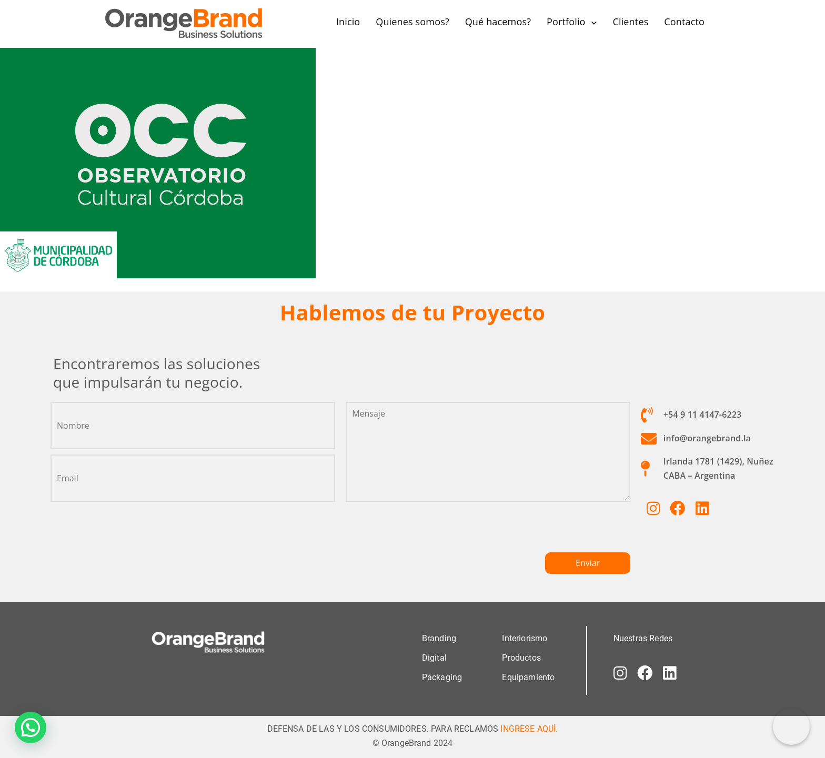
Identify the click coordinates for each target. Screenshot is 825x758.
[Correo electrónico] (791, 726)
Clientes (630, 21)
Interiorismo (524, 638)
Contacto (684, 21)
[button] (30, 727)
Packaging (442, 677)
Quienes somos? (412, 21)
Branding (439, 638)
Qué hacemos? (498, 21)
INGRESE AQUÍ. (529, 729)
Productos (521, 658)
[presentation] (426, 531)
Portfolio (566, 21)
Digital (434, 658)
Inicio (348, 21)
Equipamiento (528, 677)
